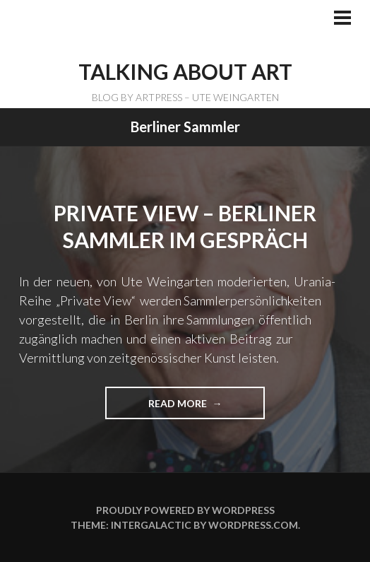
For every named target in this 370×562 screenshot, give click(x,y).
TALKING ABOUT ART (185, 71)
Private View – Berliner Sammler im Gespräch (185, 226)
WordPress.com (253, 525)
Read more (184, 408)
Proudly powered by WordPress (185, 510)
